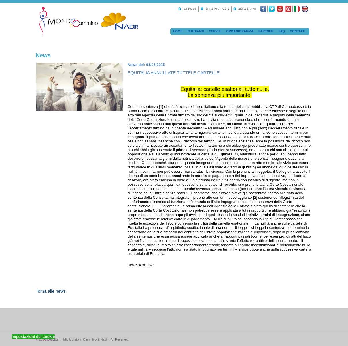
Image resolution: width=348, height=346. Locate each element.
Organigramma (240, 31)
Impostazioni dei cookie (33, 336)
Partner (265, 31)
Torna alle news (51, 291)
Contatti (297, 31)
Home (178, 31)
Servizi (215, 31)
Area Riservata (217, 9)
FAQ (281, 31)
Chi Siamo (196, 31)
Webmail (189, 9)
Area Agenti (247, 9)
